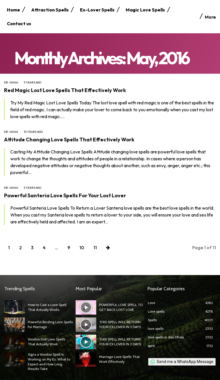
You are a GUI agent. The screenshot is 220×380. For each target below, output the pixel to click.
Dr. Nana (11, 82)
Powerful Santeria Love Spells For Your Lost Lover (65, 195)
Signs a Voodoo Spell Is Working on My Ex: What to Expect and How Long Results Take (49, 361)
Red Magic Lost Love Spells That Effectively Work (65, 90)
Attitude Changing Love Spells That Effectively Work (69, 139)
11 (95, 247)
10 (81, 247)
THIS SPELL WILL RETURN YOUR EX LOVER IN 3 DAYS (120, 324)
